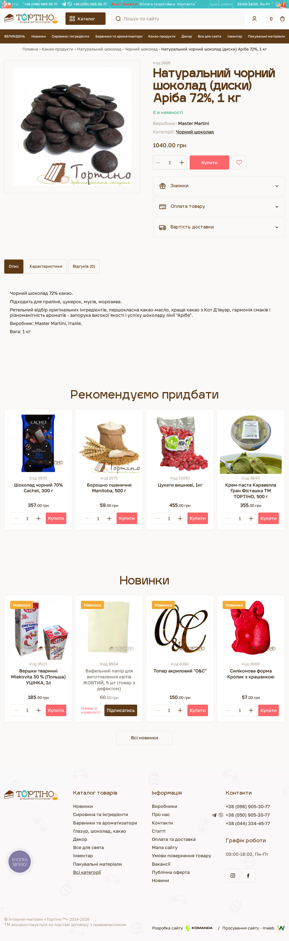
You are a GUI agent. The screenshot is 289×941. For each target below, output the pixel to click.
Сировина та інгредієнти (66, 814)
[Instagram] (278, 4)
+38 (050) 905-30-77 (90, 4)
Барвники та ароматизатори (118, 36)
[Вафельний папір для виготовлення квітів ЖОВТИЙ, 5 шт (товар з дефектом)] (109, 629)
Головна (30, 49)
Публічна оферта (148, 872)
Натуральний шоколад (99, 49)
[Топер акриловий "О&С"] (180, 629)
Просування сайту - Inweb (253, 928)
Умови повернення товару (159, 855)
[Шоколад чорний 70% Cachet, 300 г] (38, 443)
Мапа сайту (142, 847)
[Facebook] (284, 4)
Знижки (130, 4)
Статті (136, 831)
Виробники (142, 806)
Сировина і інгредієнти (70, 36)
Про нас (138, 814)
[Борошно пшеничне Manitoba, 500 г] (109, 443)
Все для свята (209, 36)
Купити (210, 162)
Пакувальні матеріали (266, 36)
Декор (186, 36)
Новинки (38, 36)
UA (7, 4)
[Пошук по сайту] (118, 18)
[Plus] (38, 518)
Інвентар (234, 36)
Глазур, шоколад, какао (65, 831)
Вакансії (138, 864)
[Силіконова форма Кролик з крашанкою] (251, 629)
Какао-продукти (161, 36)
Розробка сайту (182, 927)
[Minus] (16, 518)
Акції (116, 4)
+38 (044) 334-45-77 (236, 823)
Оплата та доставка (157, 4)
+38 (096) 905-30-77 (40, 4)
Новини (137, 880)
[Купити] (56, 518)
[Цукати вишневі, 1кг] (180, 443)
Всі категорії (53, 872)
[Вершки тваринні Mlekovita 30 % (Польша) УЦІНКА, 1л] (38, 629)
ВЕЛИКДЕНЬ (14, 36)
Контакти (186, 4)
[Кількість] (169, 162)
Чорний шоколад (141, 49)
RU (16, 4)
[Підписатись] (120, 710)
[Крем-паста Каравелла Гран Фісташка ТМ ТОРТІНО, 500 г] (251, 443)
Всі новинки (144, 737)
